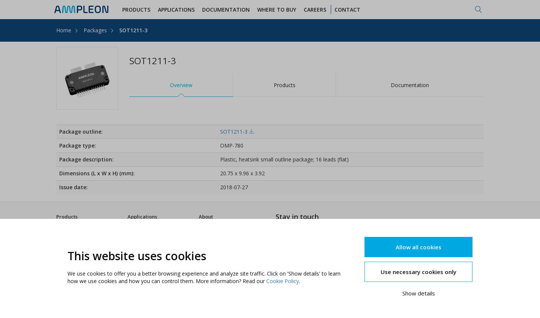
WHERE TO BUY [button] (276, 9)
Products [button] (136, 9)
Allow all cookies (418, 247)
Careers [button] (315, 9)
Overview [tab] (181, 85)
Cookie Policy (282, 281)
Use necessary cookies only (418, 272)
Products (67, 216)
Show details (418, 293)
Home (63, 30)
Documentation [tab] (410, 85)
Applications (142, 216)
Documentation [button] (226, 9)
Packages (95, 30)
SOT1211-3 (133, 30)
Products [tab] (285, 85)
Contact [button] (347, 9)
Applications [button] (176, 9)
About (206, 216)
